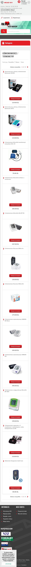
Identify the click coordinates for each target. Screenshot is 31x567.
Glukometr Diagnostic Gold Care (14, 460)
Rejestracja (16, 18)
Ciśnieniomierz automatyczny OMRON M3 (15, 355)
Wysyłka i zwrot (7, 516)
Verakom (23, 565)
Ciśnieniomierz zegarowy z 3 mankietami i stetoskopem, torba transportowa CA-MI (14, 427)
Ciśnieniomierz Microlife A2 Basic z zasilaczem (14, 178)
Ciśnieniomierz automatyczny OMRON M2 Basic (15, 319)
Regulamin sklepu (7, 519)
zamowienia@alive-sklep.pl (7, 10)
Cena (22, 62)
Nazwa (17, 62)
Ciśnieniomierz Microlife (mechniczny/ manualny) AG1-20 (15, 143)
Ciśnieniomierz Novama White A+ (14, 248)
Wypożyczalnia (7, 513)
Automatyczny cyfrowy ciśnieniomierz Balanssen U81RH (15, 72)
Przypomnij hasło (22, 511)
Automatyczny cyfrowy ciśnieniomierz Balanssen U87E (15, 107)
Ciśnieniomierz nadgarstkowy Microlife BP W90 (16, 390)
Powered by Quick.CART (8, 565)
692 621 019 (8, 2)
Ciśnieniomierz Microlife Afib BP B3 (14, 213)
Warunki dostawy (22, 513)
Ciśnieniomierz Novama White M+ (14, 284)
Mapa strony (6, 521)
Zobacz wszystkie (15, 67)
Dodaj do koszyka (15, 98)
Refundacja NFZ (7, 511)
